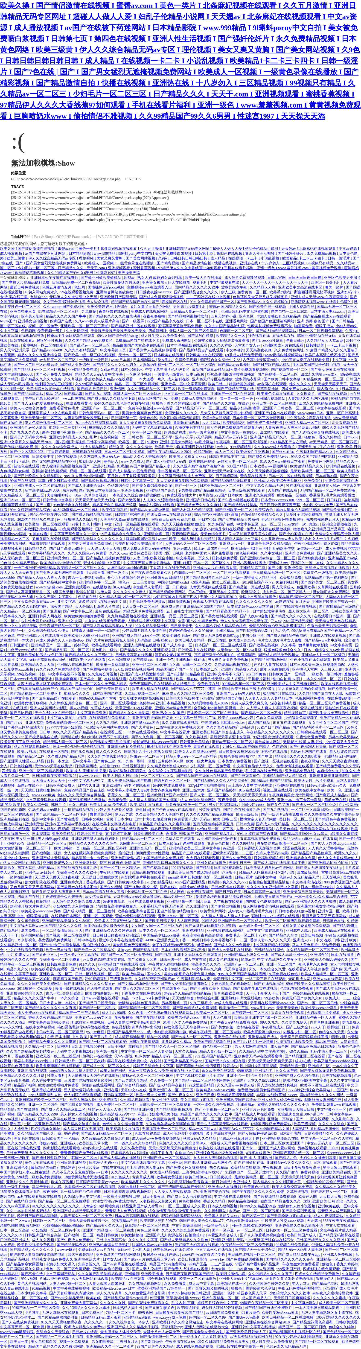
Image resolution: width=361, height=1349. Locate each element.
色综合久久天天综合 (53, 1332)
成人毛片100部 (114, 1013)
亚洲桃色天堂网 (305, 669)
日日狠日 (334, 500)
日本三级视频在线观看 (247, 490)
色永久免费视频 (269, 718)
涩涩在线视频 (294, 848)
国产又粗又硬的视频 (77, 1105)
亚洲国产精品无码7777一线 (129, 1032)
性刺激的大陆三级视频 (54, 384)
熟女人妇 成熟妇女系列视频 (160, 278)
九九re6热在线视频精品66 (96, 423)
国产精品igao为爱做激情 (150, 510)
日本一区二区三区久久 (212, 563)
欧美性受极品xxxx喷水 (280, 1312)
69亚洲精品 (201, 582)
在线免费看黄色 (79, 403)
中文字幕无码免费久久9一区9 (74, 534)
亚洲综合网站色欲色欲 (115, 292)
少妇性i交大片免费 (318, 505)
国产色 (336, 969)
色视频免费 (118, 800)
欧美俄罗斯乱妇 (115, 510)
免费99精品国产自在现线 (84, 790)
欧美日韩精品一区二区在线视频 (288, 1317)
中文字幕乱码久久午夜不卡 (279, 959)
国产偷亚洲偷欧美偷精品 (101, 278)
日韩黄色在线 (334, 921)
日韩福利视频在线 (269, 858)
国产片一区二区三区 (17, 1337)
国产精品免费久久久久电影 (199, 505)
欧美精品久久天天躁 (38, 664)
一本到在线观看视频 (142, 732)
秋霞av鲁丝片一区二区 (137, 1187)
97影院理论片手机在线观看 (143, 877)
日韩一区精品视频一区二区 (97, 974)
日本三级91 (198, 592)
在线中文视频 (113, 1167)
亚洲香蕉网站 (236, 321)
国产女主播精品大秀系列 (239, 519)
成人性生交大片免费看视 (272, 1341)
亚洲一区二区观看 (98, 916)
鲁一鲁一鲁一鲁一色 (237, 398)
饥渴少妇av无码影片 (45, 810)
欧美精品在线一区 (232, 1283)
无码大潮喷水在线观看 (61, 1312)
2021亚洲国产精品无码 (213, 1056)
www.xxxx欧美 (43, 795)
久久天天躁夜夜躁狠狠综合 (184, 524)
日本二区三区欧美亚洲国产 (282, 1143)
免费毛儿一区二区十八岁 (246, 935)
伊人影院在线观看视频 (83, 1095)
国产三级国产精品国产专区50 (181, 1187)
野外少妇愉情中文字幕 (102, 563)
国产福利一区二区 (79, 1235)
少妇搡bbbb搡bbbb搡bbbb (63, 1225)
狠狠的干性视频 (49, 340)
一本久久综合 (68, 998)
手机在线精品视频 (79, 810)
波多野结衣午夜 (234, 287)
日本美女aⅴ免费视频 (235, 761)
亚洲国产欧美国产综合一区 (334, 602)
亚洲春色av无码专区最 (94, 1017)
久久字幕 (289, 645)
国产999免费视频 (312, 558)
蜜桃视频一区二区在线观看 (45, 345)
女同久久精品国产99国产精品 (246, 747)
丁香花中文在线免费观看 (170, 568)
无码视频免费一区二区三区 (164, 1129)
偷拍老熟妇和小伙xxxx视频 (155, 742)
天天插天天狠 (330, 1196)
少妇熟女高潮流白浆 (171, 1032)
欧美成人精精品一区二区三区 (325, 974)
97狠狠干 (229, 872)
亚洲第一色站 (224, 1293)
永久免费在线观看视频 (180, 722)
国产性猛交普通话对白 (254, 631)
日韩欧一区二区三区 (50, 1221)
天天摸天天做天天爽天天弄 (270, 1061)
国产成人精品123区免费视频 (132, 471)
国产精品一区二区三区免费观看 (64, 1201)
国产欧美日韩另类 (160, 921)
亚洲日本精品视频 (171, 703)
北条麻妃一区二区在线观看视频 (90, 1187)
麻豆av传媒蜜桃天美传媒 (158, 1114)
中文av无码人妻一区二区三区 (331, 1143)
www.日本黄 (121, 360)
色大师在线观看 (100, 988)
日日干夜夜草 (154, 1196)
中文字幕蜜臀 (341, 645)
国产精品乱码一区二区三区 (67, 650)
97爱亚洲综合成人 (223, 1235)
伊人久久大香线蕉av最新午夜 (244, 621)
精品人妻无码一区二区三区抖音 (192, 756)
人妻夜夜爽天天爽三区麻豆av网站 (293, 427)
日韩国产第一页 (124, 418)
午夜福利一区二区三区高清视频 (242, 442)
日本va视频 (195, 374)
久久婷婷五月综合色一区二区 (73, 703)
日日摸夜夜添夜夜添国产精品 (190, 1274)
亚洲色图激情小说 (126, 858)
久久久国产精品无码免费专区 (89, 340)
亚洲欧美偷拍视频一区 (111, 1269)
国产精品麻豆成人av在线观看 (327, 316)
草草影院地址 (267, 389)
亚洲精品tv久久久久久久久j (289, 1163)
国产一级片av (117, 573)
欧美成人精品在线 (165, 1172)
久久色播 (136, 1013)
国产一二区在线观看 (313, 1119)
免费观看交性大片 (182, 495)
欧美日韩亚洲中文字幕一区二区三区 (264, 1017)
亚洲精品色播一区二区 (97, 582)
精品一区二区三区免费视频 (137, 384)
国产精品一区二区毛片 (97, 1008)
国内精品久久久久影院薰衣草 (277, 1182)
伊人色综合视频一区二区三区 (49, 423)
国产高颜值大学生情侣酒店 (198, 1066)
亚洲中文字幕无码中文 (86, 781)
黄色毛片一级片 (105, 650)
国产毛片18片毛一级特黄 (253, 1042)
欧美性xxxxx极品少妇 (236, 718)
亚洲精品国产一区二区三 (51, 645)
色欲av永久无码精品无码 (299, 877)
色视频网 (28, 331)
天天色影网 (222, 1017)
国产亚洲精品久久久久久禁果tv (90, 984)
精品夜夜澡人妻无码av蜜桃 (172, 829)
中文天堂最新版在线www (35, 602)
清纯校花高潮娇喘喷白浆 (117, 906)
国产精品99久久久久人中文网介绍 (221, 781)
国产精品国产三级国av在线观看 (202, 776)
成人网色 (177, 892)
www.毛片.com (262, 1008)
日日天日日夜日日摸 (305, 278)
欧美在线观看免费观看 (50, 969)
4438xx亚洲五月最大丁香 (239, 1138)
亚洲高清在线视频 (32, 1071)
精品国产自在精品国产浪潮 (114, 505)
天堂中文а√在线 (134, 1090)
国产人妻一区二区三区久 (210, 795)
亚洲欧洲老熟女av (58, 863)
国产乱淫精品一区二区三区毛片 (62, 814)
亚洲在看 (111, 1090)
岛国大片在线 (108, 606)
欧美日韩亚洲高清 (193, 1259)
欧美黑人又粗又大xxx (222, 1216)
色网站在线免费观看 (297, 988)
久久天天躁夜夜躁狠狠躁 (268, 471)
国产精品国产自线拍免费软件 (269, 1308)
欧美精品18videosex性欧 (216, 1090)
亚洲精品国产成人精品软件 (285, 776)
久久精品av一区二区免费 (20, 611)
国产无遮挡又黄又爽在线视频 (315, 432)
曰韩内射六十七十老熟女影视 (148, 751)
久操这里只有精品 (190, 427)
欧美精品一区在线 (292, 495)
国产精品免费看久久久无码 (338, 766)
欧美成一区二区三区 (213, 1013)
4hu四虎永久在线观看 (100, 1148)
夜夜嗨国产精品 (185, 534)
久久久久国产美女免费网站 (39, 984)
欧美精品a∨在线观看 (128, 1279)
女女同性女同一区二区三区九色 (157, 926)
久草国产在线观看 (283, 490)
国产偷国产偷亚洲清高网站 (272, 321)
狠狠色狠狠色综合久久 (283, 650)
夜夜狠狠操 (124, 1017)
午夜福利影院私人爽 (194, 979)
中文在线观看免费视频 (25, 950)
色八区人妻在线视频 (271, 664)
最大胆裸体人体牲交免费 (121, 1332)
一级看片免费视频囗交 (122, 1196)
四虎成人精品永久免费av (84, 1327)
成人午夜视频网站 (329, 1216)
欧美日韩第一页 (67, 848)
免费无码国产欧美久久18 (302, 998)
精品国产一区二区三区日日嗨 (302, 1327)
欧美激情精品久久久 (307, 466)
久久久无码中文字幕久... (56, 597)
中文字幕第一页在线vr (239, 432)
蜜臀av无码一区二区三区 (232, 742)
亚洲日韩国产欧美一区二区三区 (41, 1100)
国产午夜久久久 (181, 1095)
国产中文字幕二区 (78, 611)
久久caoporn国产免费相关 (64, 307)
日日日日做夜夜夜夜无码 (280, 505)
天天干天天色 (287, 1008)
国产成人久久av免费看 (232, 945)
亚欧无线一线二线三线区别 (58, 1056)
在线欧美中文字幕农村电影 (114, 824)
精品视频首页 (295, 713)
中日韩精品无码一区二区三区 (277, 573)
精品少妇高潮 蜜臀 (245, 408)
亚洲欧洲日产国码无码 (119, 297)
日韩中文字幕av (339, 1114)
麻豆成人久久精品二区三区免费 (188, 693)
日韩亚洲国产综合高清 (43, 1235)
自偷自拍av (184, 1153)
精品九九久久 (17, 969)
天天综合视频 (235, 969)
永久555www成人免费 (257, 800)
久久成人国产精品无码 (66, 756)
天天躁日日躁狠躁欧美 (100, 877)
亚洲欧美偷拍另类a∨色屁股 (40, 655)
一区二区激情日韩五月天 (62, 930)
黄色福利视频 (247, 553)
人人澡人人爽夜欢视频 (173, 1192)
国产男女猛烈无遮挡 (299, 1211)
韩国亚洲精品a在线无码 (317, 336)
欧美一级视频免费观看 (196, 389)
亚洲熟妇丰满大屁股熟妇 (242, 998)
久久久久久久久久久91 (255, 602)
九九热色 (282, 631)
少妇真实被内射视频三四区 (175, 597)
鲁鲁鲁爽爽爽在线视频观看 (58, 1066)
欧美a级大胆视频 (216, 418)
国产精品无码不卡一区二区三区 (201, 408)
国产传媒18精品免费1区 (20, 447)
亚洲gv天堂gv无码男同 (194, 437)
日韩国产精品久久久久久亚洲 (320, 1240)
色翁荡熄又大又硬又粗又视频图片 (261, 297)
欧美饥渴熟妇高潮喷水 (128, 771)
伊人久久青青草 (109, 1293)
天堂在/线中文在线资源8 (55, 713)
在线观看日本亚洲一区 (333, 616)
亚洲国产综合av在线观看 (275, 413)
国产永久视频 (82, 751)
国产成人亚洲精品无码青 (166, 461)
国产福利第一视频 (47, 853)
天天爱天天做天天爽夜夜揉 (57, 877)
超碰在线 (29, 1119)
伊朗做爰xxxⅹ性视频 (153, 853)
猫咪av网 (338, 1037)
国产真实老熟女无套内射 (203, 1332)
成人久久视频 (43, 1240)
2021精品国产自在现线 (289, 442)
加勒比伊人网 (90, 461)
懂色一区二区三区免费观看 (68, 1269)
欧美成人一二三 (338, 998)
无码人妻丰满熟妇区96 (172, 969)
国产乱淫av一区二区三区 (90, 345)
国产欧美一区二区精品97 (95, 950)
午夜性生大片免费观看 (301, 1264)
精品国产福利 (25, 1085)
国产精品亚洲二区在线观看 (133, 326)
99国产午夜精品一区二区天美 (264, 1303)
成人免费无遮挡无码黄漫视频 (147, 548)
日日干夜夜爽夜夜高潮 (302, 1167)
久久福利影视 (119, 660)
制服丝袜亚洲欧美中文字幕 (305, 1080)
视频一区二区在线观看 (88, 471)
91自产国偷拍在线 (249, 1163)
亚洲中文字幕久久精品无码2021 (26, 442)
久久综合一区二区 (40, 1046)
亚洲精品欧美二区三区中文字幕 (195, 848)
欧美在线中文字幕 (310, 790)
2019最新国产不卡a (258, 582)
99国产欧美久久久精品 (156, 1346)
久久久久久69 (11, 1235)
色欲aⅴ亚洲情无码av (243, 1221)
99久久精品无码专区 (152, 626)
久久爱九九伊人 (294, 1022)
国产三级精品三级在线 (236, 389)
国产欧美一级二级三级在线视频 (90, 355)
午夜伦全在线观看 (114, 872)
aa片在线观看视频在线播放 (39, 1196)
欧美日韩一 (217, 384)
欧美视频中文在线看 (123, 1129)
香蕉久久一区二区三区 (126, 795)
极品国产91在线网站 (280, 693)
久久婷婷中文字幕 (47, 1080)
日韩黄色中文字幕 (58, 500)
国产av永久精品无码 (67, 1298)
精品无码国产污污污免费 (158, 398)
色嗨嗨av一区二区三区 (192, 573)
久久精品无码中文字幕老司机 (263, 1051)
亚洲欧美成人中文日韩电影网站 (293, 684)
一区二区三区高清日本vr (311, 810)
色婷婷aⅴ (146, 703)
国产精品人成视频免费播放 (108, 558)
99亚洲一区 (232, 848)
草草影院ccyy (172, 1327)
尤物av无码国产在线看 (309, 751)
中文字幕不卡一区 (332, 1109)
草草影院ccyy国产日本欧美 (221, 495)
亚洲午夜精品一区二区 (221, 1298)
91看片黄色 (251, 1312)
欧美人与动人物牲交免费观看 (94, 1100)
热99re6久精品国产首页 (98, 698)
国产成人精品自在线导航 (120, 1158)
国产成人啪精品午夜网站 (287, 635)
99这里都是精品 (202, 1085)
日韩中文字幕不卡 (111, 1240)
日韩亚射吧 (19, 645)
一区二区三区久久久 (158, 776)
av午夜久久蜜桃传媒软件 (333, 1293)
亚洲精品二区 (319, 1066)
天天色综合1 (85, 606)
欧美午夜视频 (62, 1182)
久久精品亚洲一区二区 (19, 945)
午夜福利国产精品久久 (315, 452)
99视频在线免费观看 (293, 1245)
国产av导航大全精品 (131, 1080)
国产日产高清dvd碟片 (67, 548)
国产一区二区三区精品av (120, 868)
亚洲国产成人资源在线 (164, 1235)
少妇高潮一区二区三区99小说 (56, 1230)
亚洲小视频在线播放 (250, 563)
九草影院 (89, 311)
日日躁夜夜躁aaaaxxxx (154, 292)
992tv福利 (29, 1279)
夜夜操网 (51, 1192)
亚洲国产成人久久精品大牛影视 (133, 1327)
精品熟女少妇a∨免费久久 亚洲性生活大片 (66, 1259)
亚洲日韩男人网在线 (45, 616)
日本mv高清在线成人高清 (103, 892)
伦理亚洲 (157, 1298)
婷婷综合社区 (208, 998)
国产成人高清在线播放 (57, 1119)
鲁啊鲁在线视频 (186, 423)
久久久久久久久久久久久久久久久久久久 (325, 824)
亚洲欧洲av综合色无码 (173, 708)
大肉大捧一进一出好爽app (232, 1269)
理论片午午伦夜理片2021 (49, 515)
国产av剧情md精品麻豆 (185, 674)
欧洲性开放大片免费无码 (30, 906)
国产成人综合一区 (178, 645)
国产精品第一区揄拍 (34, 979)
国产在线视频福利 (269, 984)
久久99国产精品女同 (273, 1129)
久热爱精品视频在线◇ (233, 664)
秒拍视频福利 (96, 979)
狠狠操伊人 (325, 1279)
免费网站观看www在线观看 (334, 1105)
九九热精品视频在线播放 (128, 616)
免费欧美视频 (186, 360)
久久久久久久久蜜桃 (330, 1298)
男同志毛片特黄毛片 (190, 307)
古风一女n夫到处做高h (86, 577)
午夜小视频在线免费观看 (311, 660)
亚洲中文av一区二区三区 (178, 916)
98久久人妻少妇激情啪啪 (84, 476)
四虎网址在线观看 (274, 432)
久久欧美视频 (196, 737)
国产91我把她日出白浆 (90, 829)
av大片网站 (211, 423)
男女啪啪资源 (102, 1341)
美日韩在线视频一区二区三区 (252, 1254)
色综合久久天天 (332, 1032)
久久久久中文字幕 (143, 1240)
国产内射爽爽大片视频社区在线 (295, 1332)
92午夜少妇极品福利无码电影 (299, 1337)
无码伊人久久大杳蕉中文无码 (73, 297)
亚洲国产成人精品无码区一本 (136, 635)
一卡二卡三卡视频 (342, 345)
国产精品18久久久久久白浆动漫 (115, 316)
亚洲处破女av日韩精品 (165, 577)
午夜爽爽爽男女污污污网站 (291, 795)
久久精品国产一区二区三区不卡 (312, 950)
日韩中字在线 (85, 940)
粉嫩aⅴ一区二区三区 (147, 756)
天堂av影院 (124, 1056)
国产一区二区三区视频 (261, 1211)
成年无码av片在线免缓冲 (173, 1250)
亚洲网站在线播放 (290, 785)
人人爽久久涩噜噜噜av (327, 848)
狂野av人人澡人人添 (105, 1109)
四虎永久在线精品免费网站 (321, 403)
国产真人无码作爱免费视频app (39, 403)
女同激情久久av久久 (182, 413)
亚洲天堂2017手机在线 (316, 447)
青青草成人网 (143, 1177)
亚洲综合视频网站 (271, 398)
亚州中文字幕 (43, 819)
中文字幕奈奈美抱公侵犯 (49, 1022)
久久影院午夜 (343, 1119)
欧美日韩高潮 (312, 935)
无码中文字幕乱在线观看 (152, 427)
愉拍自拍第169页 (287, 679)
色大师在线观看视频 (203, 858)
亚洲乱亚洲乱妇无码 (228, 1240)
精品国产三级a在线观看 (191, 853)
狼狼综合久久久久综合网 (109, 427)
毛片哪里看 (95, 573)
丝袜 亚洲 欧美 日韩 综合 (324, 1201)
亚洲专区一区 (329, 911)
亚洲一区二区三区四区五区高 (156, 664)
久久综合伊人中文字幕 (83, 1196)
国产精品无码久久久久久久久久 (97, 539)
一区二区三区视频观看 (232, 573)
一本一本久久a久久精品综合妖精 (321, 897)
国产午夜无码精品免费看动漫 (234, 1022)
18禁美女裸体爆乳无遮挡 (20, 1192)
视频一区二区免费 (43, 326)
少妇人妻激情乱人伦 (45, 1095)
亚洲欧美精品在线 (336, 1172)
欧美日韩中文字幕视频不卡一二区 (220, 940)
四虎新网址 (158, 331)
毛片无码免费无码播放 (147, 602)
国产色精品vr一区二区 (341, 1332)
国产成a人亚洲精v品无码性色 (208, 1163)
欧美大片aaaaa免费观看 (109, 805)
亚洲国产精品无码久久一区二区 (276, 437)
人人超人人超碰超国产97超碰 (153, 800)
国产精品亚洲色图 (139, 1109)
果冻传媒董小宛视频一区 (62, 432)
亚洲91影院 (182, 563)
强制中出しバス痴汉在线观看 (275, 916)
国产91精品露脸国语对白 (58, 1317)
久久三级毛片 (201, 1003)
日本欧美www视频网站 (269, 466)
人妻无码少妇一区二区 (68, 1283)
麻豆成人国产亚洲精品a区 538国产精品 (193, 606)
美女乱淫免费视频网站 (132, 945)
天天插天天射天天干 (49, 781)
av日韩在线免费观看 (223, 1312)
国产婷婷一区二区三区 (250, 1013)
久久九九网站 (107, 722)
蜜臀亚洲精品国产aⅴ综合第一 (161, 1288)
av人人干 (318, 1027)
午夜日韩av (295, 340)
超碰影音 (135, 1046)
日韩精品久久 (36, 548)
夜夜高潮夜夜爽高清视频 (203, 935)
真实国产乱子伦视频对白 (215, 655)
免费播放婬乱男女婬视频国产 (261, 1090)
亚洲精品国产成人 (263, 1037)
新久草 (16, 1124)
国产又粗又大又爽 (143, 959)
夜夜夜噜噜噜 (154, 316)
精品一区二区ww (203, 1129)
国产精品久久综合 (283, 935)
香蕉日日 (142, 810)
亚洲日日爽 (205, 1095)
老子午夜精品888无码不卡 (173, 945)
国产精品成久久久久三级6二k (89, 655)
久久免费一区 (161, 1080)
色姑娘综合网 (118, 486)
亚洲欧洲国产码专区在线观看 (126, 785)
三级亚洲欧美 (121, 979)
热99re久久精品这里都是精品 (188, 993)
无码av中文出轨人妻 (134, 1250)
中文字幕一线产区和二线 (196, 718)
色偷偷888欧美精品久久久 (262, 515)
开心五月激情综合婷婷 (126, 577)
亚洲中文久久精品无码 (19, 626)
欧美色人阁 (308, 1196)
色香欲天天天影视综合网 (328, 626)
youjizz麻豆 (95, 1032)
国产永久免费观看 (237, 858)
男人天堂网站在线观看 (90, 1279)
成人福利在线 (178, 379)
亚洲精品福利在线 (15, 819)
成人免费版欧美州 (161, 1119)
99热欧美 (272, 998)
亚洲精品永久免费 (301, 858)
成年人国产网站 (113, 1071)
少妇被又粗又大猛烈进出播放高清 (222, 340)
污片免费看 (325, 781)
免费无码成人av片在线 (96, 1250)
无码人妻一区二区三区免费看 (193, 331)
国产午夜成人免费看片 (75, 1240)
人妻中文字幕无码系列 (255, 829)
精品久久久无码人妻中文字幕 (99, 374)
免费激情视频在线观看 (295, 766)
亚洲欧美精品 (63, 834)
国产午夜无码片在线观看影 (174, 810)
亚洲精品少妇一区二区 (65, 558)
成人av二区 (224, 452)
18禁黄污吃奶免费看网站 (271, 1124)
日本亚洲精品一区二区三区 (222, 486)
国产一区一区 (186, 486)
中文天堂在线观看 (341, 1225)
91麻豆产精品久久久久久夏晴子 (332, 350)
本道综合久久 (328, 771)
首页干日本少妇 (119, 819)
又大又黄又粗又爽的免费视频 (302, 689)
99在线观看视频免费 (77, 292)
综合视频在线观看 (162, 1279)
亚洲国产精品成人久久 (239, 669)
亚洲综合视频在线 (337, 524)
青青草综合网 (101, 814)
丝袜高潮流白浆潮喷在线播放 (231, 374)
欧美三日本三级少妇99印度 (253, 689)
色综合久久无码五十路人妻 (337, 534)
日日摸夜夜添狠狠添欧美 (239, 751)
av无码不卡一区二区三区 (259, 926)
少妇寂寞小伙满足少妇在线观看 (218, 529)
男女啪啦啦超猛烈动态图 (180, 418)
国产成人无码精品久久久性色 (184, 1240)
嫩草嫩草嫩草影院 (313, 645)
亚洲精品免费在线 (83, 369)
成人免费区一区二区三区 (117, 1105)
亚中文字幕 (67, 602)
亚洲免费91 (313, 481)
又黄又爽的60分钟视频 (51, 539)
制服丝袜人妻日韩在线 (323, 1100)
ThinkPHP (19, 237)
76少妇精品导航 (160, 882)
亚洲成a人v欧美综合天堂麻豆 (278, 481)
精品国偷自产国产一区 (175, 669)
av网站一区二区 (310, 548)
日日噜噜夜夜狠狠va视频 (295, 911)
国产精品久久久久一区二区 (107, 432)
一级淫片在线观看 (15, 829)
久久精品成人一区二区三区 (22, 495)
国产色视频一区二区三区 (278, 374)
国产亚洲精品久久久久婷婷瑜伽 (263, 302)
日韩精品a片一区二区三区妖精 (80, 1061)
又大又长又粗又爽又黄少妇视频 (226, 413)
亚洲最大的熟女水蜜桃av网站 (321, 906)
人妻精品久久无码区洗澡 (308, 398)
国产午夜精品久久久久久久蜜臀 (258, 1192)
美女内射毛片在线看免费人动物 (190, 974)
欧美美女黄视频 (170, 1177)
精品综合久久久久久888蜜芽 (298, 756)
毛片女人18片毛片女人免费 (280, 640)
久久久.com (118, 553)
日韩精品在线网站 (269, 950)
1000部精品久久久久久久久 (338, 1317)
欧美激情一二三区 (234, 1008)
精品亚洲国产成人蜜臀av (142, 1206)
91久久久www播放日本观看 (283, 461)
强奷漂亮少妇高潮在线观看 (197, 1245)
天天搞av (314, 1221)
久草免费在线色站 (283, 974)
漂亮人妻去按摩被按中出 (89, 1221)
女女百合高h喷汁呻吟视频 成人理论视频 (76, 302)
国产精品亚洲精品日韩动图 (313, 1046)
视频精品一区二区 (15, 539)
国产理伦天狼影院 (337, 510)
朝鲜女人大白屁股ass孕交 (196, 751)
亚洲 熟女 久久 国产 (168, 713)
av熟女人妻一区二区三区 (238, 461)
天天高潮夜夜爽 (259, 350)
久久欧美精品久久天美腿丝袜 (159, 814)
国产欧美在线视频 (264, 645)
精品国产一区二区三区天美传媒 (127, 955)
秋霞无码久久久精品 (200, 1138)
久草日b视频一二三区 (142, 693)
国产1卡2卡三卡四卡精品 (60, 945)
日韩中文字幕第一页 (138, 481)
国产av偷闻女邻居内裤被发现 (119, 529)
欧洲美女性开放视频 (31, 703)
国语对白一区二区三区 (173, 781)
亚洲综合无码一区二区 (148, 848)
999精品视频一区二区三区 (243, 684)
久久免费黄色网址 (289, 350)
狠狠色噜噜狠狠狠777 (238, 756)
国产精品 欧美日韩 (92, 389)
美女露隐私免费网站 (55, 940)
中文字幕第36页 (113, 350)
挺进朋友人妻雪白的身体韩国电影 (38, 1254)
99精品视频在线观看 (149, 872)
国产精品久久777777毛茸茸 (193, 689)
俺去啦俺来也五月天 (323, 519)
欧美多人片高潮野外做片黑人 (118, 921)
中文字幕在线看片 (175, 732)
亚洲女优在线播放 (212, 863)
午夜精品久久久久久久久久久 (270, 732)
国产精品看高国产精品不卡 (228, 611)
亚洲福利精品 (193, 930)
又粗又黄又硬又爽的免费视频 (306, 926)
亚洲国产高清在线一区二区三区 (299, 1153)
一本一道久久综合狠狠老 (214, 1105)
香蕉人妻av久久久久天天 (270, 940)
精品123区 (54, 394)
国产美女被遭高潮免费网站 (90, 544)
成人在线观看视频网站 (32, 747)
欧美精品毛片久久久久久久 (143, 1182)
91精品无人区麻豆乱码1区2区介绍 (267, 872)
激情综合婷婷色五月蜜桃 (139, 1003)
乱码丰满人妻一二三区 (329, 1051)
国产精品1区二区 (31, 756)
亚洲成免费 (293, 568)
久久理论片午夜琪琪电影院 (170, 771)
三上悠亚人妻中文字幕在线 (250, 785)
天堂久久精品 (186, 1051)
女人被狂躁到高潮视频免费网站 (90, 853)
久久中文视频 (271, 553)
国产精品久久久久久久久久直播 (51, 1008)
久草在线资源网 (148, 1134)
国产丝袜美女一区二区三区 (323, 582)
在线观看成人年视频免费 (309, 969)
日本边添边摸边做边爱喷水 (106, 926)
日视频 (177, 553)
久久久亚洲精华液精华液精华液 (199, 466)
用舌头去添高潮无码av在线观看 (223, 1124)
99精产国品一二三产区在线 (211, 1264)
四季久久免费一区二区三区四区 (157, 737)
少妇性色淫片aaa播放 (38, 621)
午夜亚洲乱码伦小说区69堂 (316, 544)
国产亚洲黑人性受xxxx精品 (22, 761)
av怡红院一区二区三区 (215, 829)
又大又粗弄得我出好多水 (107, 756)
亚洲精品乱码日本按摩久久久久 (169, 863)
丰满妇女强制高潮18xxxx (277, 1095)
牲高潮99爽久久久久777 (227, 882)
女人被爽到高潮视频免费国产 (66, 466)
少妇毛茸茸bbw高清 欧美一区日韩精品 (199, 1182)
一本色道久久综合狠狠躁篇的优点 (137, 495)
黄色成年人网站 (268, 742)
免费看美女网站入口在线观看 (324, 829)
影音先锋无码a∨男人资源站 (223, 679)
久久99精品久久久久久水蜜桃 (86, 1308)
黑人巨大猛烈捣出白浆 (83, 1090)
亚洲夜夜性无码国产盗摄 (153, 718)
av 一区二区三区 (250, 1230)
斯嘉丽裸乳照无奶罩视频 (314, 292)
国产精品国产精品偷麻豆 (312, 853)
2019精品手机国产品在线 (272, 781)
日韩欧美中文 (43, 456)
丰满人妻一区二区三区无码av (137, 394)
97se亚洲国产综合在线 (211, 1192)
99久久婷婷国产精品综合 (30, 510)
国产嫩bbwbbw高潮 (244, 1317)
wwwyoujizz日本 (311, 413)
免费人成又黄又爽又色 (250, 703)
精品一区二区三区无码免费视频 (325, 703)
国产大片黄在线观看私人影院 (110, 640)
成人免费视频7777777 (342, 548)
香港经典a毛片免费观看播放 (332, 495)
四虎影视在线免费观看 (322, 1269)
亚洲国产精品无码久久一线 (246, 955)
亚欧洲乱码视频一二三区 (233, 853)
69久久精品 (299, 1051)
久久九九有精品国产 (81, 350)
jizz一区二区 (271, 524)
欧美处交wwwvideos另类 (41, 911)
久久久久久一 (95, 1322)
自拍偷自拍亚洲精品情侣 (269, 882)
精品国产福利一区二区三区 (301, 597)
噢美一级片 (334, 287)
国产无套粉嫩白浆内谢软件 (71, 1293)
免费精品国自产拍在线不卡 (137, 340)
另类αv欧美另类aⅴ (343, 737)
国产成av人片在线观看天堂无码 (150, 1259)
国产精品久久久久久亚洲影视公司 (148, 650)
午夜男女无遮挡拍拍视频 (169, 964)
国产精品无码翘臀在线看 (339, 1235)
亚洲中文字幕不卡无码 (226, 674)
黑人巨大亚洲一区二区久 (309, 611)
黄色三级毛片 (148, 1230)
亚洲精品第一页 (292, 1066)
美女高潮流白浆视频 (197, 1100)
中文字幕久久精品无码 (265, 486)
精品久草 (117, 447)
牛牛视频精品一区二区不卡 (180, 471)
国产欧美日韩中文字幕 (282, 379)
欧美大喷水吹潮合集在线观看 (50, 389)
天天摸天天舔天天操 (250, 795)
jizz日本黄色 (256, 674)
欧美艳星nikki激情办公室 (61, 563)
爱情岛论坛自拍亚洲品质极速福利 (277, 626)
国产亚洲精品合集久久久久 (196, 292)
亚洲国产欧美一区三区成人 (240, 921)
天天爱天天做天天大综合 (95, 500)
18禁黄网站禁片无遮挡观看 (86, 1177)
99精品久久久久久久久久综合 (93, 843)
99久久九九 (269, 1022)
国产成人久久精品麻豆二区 (63, 1109)
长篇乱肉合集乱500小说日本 (301, 1114)
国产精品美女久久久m (104, 1225)
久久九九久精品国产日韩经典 (230, 727)
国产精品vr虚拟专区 (234, 365)
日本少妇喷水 (132, 369)
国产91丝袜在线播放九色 (77, 868)
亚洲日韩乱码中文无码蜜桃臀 (245, 311)
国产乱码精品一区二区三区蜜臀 (144, 1008)
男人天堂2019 (11, 872)
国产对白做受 (152, 1341)
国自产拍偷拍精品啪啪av (177, 911)
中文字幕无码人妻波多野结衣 (147, 563)
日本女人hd (112, 1259)
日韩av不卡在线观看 (228, 887)
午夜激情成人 (273, 1027)
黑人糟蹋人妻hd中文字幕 (238, 539)
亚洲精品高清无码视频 (236, 1095)
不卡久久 (154, 974)
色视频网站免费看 (310, 698)
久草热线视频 (297, 1192)
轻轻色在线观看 (27, 466)
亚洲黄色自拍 (218, 843)
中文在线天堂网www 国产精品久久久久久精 (46, 926)
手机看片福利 (259, 679)
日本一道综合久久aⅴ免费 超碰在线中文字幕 (164, 1071)
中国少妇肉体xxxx (15, 858)
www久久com (90, 776)
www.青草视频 (345, 418)
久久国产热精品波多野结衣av (30, 1051)
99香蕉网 (146, 1312)
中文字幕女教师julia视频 (67, 718)
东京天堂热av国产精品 (36, 868)
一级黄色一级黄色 (169, 374)
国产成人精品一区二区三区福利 (89, 911)
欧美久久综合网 (36, 805)
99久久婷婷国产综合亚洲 (258, 834)
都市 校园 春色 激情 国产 (120, 863)
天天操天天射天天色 (298, 1177)
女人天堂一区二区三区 (141, 606)
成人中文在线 (195, 959)
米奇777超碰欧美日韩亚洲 (189, 1293)
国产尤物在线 (11, 423)
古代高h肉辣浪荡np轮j (261, 360)
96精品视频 (41, 1288)
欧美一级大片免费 (201, 761)
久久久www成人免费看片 (275, 447)
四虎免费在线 (335, 800)
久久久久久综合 (139, 447)
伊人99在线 (122, 587)
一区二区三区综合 (201, 365)
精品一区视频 (158, 1037)
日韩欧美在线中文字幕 (227, 456)
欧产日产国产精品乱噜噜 (38, 1216)
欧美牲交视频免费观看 (36, 1245)
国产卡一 (249, 1148)
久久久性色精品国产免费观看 (219, 771)
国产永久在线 (283, 452)
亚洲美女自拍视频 (33, 321)
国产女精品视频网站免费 (138, 984)
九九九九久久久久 (25, 432)
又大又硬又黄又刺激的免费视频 (145, 423)
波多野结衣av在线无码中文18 (102, 602)
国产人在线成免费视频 (20, 1322)
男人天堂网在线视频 (251, 1046)
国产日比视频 (21, 713)
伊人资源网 (265, 1269)
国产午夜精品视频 (150, 1017)
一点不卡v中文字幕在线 (79, 955)
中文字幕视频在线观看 (272, 945)
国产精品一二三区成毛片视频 (60, 1337)
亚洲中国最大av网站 (176, 442)
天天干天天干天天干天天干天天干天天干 (275, 282)
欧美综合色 (264, 510)
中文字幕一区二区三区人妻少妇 (147, 1051)
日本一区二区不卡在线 (205, 321)
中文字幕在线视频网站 (225, 1322)
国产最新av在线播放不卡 (77, 887)
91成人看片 (56, 1075)
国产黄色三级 (104, 761)
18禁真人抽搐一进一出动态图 (95, 631)
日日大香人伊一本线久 (58, 1003)
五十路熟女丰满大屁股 (185, 611)
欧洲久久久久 (345, 853)
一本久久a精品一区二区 (322, 679)
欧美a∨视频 (27, 751)
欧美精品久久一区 (231, 336)
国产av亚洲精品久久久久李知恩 (311, 901)
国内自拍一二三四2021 (290, 311)
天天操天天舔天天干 (331, 384)
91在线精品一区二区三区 (59, 311)
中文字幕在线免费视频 (233, 1196)
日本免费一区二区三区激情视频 (259, 418)
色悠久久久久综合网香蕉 (123, 1124)
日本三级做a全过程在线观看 (182, 843)
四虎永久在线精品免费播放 (317, 1274)
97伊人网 (104, 592)
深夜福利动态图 (283, 703)
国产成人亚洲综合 (75, 365)
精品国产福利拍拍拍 (77, 689)
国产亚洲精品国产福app (183, 1061)
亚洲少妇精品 (104, 466)
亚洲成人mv (278, 563)
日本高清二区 (207, 669)
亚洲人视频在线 (301, 307)
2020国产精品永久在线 (36, 519)
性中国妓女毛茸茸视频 (259, 1066)
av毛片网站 (204, 442)
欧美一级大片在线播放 (204, 278)
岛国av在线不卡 (30, 785)
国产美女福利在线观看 (220, 616)
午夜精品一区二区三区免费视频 (247, 1245)
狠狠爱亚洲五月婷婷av (161, 1254)
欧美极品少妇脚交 (136, 969)
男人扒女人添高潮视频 (79, 1114)
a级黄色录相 (63, 592)
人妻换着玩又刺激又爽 (158, 1201)
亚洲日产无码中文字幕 (29, 437)
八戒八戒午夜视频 (54, 1279)
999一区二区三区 (311, 500)
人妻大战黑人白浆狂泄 (108, 1283)
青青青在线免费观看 (290, 722)
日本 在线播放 (343, 955)
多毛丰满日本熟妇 (221, 1134)
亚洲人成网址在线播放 (142, 645)
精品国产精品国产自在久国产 (135, 302)
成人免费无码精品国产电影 (129, 781)
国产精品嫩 (73, 394)
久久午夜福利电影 (34, 1182)
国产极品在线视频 (332, 394)
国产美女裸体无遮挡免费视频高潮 (328, 1071)
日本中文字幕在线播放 (265, 930)
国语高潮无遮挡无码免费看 (180, 326)
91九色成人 (120, 1177)
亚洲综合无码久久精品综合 (269, 544)
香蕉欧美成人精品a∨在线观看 (109, 379)
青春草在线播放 (253, 476)
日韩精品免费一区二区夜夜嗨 (76, 282)
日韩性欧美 (315, 345)
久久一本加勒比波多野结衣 (28, 1211)
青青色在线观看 (206, 747)
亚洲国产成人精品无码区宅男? (78, 1211)
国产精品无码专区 (72, 1245)
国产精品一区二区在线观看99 (103, 1042)
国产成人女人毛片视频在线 (189, 1196)
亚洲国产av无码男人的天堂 (238, 693)
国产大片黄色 (142, 727)
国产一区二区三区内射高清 (36, 365)
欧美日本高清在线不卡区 (325, 355)
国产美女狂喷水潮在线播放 (333, 369)
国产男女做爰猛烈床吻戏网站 (184, 984)
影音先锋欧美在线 (149, 834)
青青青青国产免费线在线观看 (84, 1153)
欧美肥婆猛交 (234, 423)
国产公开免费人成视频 (54, 374)
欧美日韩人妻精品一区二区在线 (201, 640)
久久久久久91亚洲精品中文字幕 (273, 887)
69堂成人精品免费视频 (244, 355)
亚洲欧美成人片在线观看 (283, 345)
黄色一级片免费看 (204, 432)
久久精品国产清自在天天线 (321, 693)
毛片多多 (352, 868)
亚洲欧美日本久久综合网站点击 (178, 1322)
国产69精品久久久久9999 (38, 1114)
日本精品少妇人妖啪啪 (130, 1153)
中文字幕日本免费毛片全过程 (200, 1075)
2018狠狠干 (26, 988)
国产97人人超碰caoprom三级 (334, 843)
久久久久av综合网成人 (60, 447)
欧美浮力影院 (280, 292)
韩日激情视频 (179, 602)
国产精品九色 (286, 1158)
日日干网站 (117, 1046)
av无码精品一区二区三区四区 (333, 442)
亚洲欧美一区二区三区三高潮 (84, 326)
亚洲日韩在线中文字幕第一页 (239, 1346)
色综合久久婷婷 (342, 1327)
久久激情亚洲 (77, 331)
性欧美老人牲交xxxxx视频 (283, 1221)
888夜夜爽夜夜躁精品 (341, 1221)
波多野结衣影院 (248, 379)
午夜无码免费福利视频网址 (300, 1288)
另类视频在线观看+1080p (318, 1148)
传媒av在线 (48, 1143)
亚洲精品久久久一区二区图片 (110, 1346)
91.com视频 (9, 1119)
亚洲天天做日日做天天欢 (303, 892)
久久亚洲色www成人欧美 (282, 539)
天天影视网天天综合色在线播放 (94, 1075)
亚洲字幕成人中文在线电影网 (52, 413)
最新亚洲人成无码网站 (336, 1211)
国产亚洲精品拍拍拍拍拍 (328, 863)
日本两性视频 (291, 1134)
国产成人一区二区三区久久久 (106, 1066)
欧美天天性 (304, 781)
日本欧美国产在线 (108, 693)
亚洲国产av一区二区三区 (244, 964)
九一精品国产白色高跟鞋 (81, 1192)
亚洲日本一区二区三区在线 (274, 403)
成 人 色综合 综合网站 (198, 800)
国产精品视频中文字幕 (58, 582)
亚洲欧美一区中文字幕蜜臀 (183, 384)
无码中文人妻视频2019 (219, 597)
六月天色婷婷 (287, 829)
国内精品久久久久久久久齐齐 (290, 1259)
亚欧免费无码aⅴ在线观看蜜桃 (258, 1056)
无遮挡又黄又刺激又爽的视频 (289, 1279)
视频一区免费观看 (74, 1341)
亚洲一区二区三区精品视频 (41, 771)
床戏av (130, 278)
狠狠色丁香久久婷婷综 (323, 437)
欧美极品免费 (291, 577)
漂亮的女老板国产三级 (173, 655)
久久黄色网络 (28, 921)
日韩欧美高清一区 (119, 1095)
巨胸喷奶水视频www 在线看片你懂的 (321, 302)
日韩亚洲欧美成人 (61, 785)
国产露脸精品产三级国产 (339, 606)
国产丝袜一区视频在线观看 (276, 761)
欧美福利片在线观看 (147, 805)
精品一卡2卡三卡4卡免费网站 (145, 998)
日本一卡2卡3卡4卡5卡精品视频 (79, 747)
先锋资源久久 (89, 1264)
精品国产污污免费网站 (168, 1264)
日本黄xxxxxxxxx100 (278, 500)
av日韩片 (47, 872)
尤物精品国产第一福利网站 (326, 577)
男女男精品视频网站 (145, 1283)
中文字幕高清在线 (307, 882)
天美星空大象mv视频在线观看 (125, 519)
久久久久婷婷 (221, 345)
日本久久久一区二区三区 (159, 930)
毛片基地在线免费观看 (264, 771)
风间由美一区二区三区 (138, 843)
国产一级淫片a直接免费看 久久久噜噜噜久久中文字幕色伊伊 (310, 814)
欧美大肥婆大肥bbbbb (121, 776)
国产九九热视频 (276, 810)
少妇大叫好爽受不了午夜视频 (105, 737)
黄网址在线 (70, 737)
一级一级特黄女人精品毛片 (255, 577)
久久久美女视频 (133, 1148)
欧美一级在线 (187, 679)
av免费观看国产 (200, 892)
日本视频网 (41, 834)
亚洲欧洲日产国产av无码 (167, 795)
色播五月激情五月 (57, 287)
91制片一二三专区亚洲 (68, 427)
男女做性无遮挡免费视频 (228, 660)
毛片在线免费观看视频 (146, 901)
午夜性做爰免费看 (311, 737)
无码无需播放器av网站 (48, 660)
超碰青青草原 (114, 901)
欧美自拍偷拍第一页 (102, 993)
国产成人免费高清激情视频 (161, 297)
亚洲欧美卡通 (152, 1274)
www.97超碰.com (49, 587)
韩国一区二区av (84, 1158)
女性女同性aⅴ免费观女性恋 (115, 1201)
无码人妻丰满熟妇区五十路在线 (327, 1312)
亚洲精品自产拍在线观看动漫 (122, 964)
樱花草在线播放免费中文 (127, 1061)
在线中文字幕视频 (40, 1027)
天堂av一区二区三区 (135, 355)
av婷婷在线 (284, 602)
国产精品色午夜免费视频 (335, 819)
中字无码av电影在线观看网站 (170, 1013)
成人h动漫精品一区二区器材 (76, 510)
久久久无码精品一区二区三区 (151, 389)
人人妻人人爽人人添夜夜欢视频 (272, 708)
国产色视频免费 (156, 868)
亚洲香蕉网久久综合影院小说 (299, 1225)
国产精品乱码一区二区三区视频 (40, 369)
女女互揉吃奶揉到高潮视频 (141, 698)
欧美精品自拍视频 (245, 1167)
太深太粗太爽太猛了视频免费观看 (45, 684)
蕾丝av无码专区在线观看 (136, 916)
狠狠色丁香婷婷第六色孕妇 (253, 1288)
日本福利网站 (144, 360)
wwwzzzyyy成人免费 (170, 1317)
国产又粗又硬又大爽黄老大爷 (56, 892)
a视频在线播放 (258, 1153)
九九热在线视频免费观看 (105, 621)
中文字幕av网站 (304, 1303)
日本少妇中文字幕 (32, 1293)
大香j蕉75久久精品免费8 (198, 621)
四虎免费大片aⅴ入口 (298, 389)
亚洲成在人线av (327, 486)
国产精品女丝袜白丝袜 (82, 1124)
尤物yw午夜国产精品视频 (138, 950)
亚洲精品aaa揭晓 (137, 1317)
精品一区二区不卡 (121, 1312)
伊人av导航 (124, 814)
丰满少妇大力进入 (61, 1264)
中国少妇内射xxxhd (173, 582)
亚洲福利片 (264, 1071)
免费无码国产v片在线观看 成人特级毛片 (162, 684)
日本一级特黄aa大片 (317, 887)
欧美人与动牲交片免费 (29, 408)
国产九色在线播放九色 (242, 810)
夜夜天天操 (227, 800)
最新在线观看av (108, 611)
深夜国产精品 (61, 606)
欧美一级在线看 (59, 950)
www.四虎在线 (74, 398)
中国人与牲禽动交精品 (197, 539)
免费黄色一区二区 (252, 292)
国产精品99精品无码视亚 (231, 481)
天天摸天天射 (332, 669)
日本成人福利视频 (223, 1206)
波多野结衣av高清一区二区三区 (283, 843)
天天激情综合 (183, 998)
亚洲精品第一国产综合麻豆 (189, 901)
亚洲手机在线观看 (47, 1090)
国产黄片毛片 (101, 1037)
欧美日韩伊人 (196, 1177)
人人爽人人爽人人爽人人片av (225, 916)
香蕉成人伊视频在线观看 (213, 602)
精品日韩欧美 (107, 1235)
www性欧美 (167, 539)
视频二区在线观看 (278, 790)
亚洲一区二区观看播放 (119, 703)
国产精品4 (203, 868)
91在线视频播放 (299, 486)
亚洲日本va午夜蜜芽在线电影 (54, 278)
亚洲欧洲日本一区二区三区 (171, 1090)
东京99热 (69, 490)
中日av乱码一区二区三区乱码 (60, 1032)
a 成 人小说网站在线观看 (20, 863)
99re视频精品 (241, 447)
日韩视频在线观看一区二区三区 (323, 732)
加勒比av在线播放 (194, 887)
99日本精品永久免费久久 (121, 534)
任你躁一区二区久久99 (208, 1317)
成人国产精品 (259, 722)
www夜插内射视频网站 (284, 355)
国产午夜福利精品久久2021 (169, 452)
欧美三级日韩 (247, 814)
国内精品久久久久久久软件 (197, 287)
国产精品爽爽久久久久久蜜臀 (94, 969)
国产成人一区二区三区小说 (314, 805)
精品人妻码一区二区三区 (172, 1056)
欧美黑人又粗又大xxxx (188, 456)
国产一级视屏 (133, 321)
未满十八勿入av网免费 (162, 1332)
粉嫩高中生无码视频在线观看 (71, 336)
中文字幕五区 (247, 524)
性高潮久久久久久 (206, 964)
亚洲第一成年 (107, 1051)
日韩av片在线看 (85, 1332)
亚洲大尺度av (89, 1167)
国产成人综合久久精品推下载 (111, 398)
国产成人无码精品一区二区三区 (107, 1134)
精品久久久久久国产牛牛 (66, 316)
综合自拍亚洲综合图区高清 (216, 515)
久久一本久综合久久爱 (268, 969)
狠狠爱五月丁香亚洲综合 (20, 742)
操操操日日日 (338, 1027)
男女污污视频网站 (224, 805)
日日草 (45, 732)
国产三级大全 (297, 1027)
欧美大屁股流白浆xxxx (262, 1032)
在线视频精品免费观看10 (110, 718)
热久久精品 (219, 1167)
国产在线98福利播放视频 (296, 606)
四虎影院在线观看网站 (62, 1148)
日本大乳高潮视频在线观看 (137, 1216)
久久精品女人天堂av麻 (325, 340)
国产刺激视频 (129, 500)
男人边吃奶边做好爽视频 (277, 1085)
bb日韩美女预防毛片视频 (110, 742)
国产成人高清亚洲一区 (289, 955)
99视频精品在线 (124, 1221)
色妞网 (80, 287)
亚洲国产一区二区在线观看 (233, 394)
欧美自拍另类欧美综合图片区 (139, 544)
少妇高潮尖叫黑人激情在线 (144, 631)
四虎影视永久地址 (46, 1129)
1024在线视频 (182, 868)
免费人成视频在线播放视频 (268, 529)
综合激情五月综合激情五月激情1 (175, 1211)
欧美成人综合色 (242, 640)
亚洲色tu (31, 872)
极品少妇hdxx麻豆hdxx (302, 839)
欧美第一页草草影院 (113, 664)
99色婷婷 (71, 1134)
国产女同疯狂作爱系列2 (258, 1134)
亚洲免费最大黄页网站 (79, 1303)
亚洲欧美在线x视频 (230, 1037)
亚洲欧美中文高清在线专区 (300, 287)
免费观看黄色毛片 (64, 408)
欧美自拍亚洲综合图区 (136, 911)
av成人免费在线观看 (231, 1003)
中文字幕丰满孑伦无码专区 (167, 369)
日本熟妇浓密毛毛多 (270, 611)
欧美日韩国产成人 (302, 1235)
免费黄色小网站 (321, 461)
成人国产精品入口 (257, 1298)
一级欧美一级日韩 (94, 360)
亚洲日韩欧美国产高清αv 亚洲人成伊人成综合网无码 (259, 1100)
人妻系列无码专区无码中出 (86, 418)
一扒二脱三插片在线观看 (266, 979)
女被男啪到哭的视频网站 (231, 984)
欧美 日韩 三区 (225, 819)
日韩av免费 (245, 824)
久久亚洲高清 (197, 906)
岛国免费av (30, 930)
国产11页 (43, 505)
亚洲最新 (132, 1274)
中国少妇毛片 (253, 635)
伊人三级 (228, 292)
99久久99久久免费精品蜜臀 (58, 669)
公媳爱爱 (45, 988)
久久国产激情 (287, 1172)
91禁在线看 (38, 534)
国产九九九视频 (98, 394)
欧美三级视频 (305, 1124)
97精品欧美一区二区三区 (323, 379)
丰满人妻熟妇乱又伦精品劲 (279, 316)
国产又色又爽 (278, 805)
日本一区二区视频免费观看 (321, 331)
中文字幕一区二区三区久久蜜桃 (327, 1138)
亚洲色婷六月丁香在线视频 (82, 882)
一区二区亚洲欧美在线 (42, 1124)
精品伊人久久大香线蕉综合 (145, 456)
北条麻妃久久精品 (176, 1042)
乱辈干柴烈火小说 (47, 1187)
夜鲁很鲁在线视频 (114, 311)
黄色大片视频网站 (32, 1283)
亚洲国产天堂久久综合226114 (257, 1080)
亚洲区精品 (224, 631)
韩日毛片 (59, 805)
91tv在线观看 (250, 790)
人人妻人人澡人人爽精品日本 (269, 698)
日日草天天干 (181, 626)
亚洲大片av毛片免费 (259, 1109)
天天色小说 (148, 418)
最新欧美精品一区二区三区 (312, 471)
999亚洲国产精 (289, 1269)
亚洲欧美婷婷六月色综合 (107, 307)
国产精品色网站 (325, 1283)
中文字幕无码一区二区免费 (22, 1327)
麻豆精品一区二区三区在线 (147, 1225)
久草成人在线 (102, 708)
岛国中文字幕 (265, 877)
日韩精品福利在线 (130, 515)
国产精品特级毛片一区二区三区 (318, 727)
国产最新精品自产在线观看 (201, 350)
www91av (217, 1259)
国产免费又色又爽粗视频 (187, 1167)
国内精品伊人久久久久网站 (322, 1095)
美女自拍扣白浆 (44, 1341)
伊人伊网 (54, 1327)
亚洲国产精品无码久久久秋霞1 (67, 921)
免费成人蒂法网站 (177, 340)
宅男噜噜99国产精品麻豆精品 (202, 490)
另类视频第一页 (174, 1003)
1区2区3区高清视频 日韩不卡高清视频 (85, 442)
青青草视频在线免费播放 (260, 839)
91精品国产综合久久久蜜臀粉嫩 (165, 824)
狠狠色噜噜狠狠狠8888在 (182, 1216)
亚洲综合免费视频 (300, 553)
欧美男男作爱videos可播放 (189, 1017)
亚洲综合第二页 (156, 534)
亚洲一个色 (164, 660)
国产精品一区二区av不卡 (261, 713)
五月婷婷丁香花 (118, 834)
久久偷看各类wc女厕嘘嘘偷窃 (170, 1124)
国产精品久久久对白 (219, 403)
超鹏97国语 (203, 452)
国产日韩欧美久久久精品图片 (38, 476)
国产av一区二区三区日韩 (317, 1003)
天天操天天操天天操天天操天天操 (118, 331)
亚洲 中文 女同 (70, 621)
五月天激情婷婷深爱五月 (213, 824)
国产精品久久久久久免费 (41, 379)
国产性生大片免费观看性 (329, 713)
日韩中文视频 (93, 819)
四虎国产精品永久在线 (165, 321)
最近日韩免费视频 (25, 287)
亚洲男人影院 (32, 316)
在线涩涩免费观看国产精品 (151, 679)
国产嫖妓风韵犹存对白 (51, 1158)
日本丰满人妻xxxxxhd (328, 311)
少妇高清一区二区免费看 (210, 766)
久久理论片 (306, 394)
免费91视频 (310, 1172)
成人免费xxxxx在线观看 (37, 1013)
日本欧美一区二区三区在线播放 (213, 713)
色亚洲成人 (242, 1182)
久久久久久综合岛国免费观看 (185, 1230)
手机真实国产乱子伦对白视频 (317, 365)
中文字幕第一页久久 (193, 558)
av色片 (222, 447)
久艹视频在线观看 (228, 901)
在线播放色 (102, 587)
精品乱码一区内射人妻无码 (300, 1250)
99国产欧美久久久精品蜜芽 (308, 984)
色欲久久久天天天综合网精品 (81, 795)
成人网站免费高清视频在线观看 (269, 906)
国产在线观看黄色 (245, 776)
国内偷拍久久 (328, 389)
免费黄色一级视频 (318, 573)
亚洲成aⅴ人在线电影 (225, 1187)
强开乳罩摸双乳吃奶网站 (253, 1225)
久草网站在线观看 (333, 587)
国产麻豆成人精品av (332, 795)
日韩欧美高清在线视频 (134, 655)
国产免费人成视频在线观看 (186, 1269)
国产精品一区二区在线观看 (317, 1341)
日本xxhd (351, 437)
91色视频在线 (259, 336)
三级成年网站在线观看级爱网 (88, 1080)
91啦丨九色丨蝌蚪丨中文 (92, 524)
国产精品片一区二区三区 (142, 839)
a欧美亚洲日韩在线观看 (195, 447)
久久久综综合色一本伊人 (129, 1322)
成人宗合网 (280, 1046)
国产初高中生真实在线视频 (255, 988)
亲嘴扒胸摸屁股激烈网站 (20, 1225)
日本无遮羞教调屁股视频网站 (128, 1192)
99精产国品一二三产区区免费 (36, 1308)
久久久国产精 (287, 1071)
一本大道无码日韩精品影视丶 (319, 1308)
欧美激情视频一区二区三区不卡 (26, 848)
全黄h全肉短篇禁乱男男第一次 (219, 708)
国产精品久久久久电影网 (129, 713)
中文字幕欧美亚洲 (92, 713)
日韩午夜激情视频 (144, 1042)
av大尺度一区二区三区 (58, 360)
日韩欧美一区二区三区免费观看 (165, 1105)
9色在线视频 (67, 456)
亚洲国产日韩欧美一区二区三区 (288, 408)
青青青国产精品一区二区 (60, 626)
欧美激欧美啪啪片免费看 (84, 616)
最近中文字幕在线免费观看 (121, 940)
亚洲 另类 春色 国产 (313, 321)
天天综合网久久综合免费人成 (76, 901)
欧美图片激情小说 (231, 1274)
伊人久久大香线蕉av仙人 (338, 858)
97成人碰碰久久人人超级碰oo (60, 640)
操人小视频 (79, 708)
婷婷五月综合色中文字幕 (154, 1066)
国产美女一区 (91, 679)
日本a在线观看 (325, 1163)
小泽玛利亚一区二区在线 (147, 892)
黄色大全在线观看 (40, 1163)
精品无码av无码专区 (231, 437)
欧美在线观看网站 (106, 645)
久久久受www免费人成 (236, 1085)
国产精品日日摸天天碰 (97, 1003)
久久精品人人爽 (263, 287)
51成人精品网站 (94, 447)
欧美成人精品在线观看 (151, 689)
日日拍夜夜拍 (221, 1177)
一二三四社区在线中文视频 (208, 297)
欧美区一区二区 (131, 442)
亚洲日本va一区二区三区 (20, 500)
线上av (199, 548)
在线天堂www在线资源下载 (169, 515)
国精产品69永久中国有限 (225, 1061)
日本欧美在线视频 (169, 355)
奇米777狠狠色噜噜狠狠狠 (283, 519)
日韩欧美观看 (346, 1322)
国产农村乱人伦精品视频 (193, 510)
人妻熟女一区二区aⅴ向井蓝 (239, 650)
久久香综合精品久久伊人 (49, 631)
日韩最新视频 (133, 766)
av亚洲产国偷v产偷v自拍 (217, 839)
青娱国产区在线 (175, 302)
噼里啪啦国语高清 (141, 539)
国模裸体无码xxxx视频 (106, 287)
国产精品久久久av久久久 (291, 616)
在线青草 (330, 839)
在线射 (156, 1061)
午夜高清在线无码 (180, 1341)
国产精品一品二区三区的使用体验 (203, 1080)
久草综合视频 (95, 495)
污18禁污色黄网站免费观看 (106, 727)
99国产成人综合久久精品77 (201, 1221)
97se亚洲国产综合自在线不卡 (270, 1240)
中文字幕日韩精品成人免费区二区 (186, 476)
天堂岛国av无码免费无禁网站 (137, 897)
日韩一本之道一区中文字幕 (69, 761)
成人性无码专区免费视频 (183, 1134)
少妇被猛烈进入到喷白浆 (73, 906)
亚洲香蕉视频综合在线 (281, 1138)
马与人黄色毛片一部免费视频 (316, 945)
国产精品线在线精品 (241, 505)
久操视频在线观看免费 (295, 1042)
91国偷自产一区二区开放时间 (249, 1172)
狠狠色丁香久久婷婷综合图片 (176, 403)
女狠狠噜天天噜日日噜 (296, 1109)
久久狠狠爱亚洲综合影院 (145, 1293)
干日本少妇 (207, 519)
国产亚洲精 (52, 611)
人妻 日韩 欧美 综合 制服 (154, 558)
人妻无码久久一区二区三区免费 (191, 544)
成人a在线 (303, 1061)
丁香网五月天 (127, 1341)
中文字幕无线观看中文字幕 (143, 1163)
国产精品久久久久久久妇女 (115, 365)
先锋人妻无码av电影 (273, 853)
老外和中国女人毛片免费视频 (209, 553)
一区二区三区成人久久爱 (185, 1206)
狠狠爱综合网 (37, 916)
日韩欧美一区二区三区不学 (150, 437)
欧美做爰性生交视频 (253, 452)
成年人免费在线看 (275, 669)
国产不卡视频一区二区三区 (217, 1109)
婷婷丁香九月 (161, 1153)
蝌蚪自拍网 (85, 592)
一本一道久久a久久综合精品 (134, 1143)
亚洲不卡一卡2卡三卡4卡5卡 (249, 1075)
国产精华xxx (143, 660)
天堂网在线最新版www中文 (273, 1003)
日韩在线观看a (22, 340)
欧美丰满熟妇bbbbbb (17, 374)
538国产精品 (237, 466)
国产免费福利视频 (97, 669)
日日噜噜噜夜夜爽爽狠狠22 (54, 776)
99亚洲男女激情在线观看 (273, 737)
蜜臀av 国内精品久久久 (228, 307)
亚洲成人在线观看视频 (328, 635)
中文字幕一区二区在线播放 (186, 394)
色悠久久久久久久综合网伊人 (183, 1143)
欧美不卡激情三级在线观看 (322, 1085)
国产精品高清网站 (29, 394)
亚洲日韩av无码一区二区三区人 (112, 1337)
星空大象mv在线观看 (340, 1167)
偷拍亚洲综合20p (96, 945)
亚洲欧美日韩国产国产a (273, 897)
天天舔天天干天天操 (104, 548)
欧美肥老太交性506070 (159, 1221)
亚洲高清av (246, 1105)
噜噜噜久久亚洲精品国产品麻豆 (319, 529)
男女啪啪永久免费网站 (331, 592)
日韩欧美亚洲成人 (15, 1240)
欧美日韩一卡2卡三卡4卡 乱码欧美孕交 (263, 548)
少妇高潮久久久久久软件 (77, 872)
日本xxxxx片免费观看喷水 (31, 679)
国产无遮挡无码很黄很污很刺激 (211, 926)
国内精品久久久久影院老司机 (24, 606)
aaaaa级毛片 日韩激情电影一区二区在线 (200, 877)
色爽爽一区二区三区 (237, 331)
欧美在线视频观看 (337, 1075)
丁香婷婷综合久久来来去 (62, 897)
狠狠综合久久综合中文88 (220, 360)
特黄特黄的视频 (242, 384)
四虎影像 (9, 771)
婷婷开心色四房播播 (17, 1066)
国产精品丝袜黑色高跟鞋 (313, 1322)
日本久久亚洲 (89, 785)
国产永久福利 (111, 887)
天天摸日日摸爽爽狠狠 (292, 1298)
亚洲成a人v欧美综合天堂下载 (84, 1143)
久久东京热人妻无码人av (100, 456)
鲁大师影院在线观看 (42, 882)
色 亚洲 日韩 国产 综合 (184, 834)
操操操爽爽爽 (66, 679)
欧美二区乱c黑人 (226, 582)
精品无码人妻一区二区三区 (65, 742)
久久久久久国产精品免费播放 (210, 814)
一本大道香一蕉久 (150, 379)
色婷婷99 (280, 747)
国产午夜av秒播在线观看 (238, 500)
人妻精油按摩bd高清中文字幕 (152, 621)
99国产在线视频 (23, 481)
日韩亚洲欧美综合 (195, 742)
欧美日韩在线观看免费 (130, 829)
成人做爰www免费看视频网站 (156, 1138)
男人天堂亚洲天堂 (15, 350)
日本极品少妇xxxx (104, 1163)
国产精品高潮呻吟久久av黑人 (304, 834)
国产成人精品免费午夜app (299, 1254)
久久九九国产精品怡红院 (225, 326)
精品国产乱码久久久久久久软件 (206, 1114)
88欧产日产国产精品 (274, 727)
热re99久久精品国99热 (258, 1206)
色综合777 (39, 297)
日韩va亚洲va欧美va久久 (327, 785)
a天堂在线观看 (14, 553)
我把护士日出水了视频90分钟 (81, 1046)
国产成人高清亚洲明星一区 (28, 592)
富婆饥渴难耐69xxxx (183, 1298)
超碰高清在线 (175, 432)
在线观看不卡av (175, 988)
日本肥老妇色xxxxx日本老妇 (250, 606)
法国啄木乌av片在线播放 (152, 1245)
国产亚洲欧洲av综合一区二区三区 (268, 558)
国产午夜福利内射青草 (308, 747)
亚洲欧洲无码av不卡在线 (224, 471)
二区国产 (341, 1090)
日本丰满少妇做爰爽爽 (153, 819)
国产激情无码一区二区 (159, 1337)
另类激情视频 (209, 810)
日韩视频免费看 (225, 558)
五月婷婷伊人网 (171, 761)
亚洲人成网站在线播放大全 (207, 1327)
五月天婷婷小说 (224, 316)
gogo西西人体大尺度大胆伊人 (73, 1071)
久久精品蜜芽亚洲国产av (155, 979)
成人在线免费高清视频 (195, 1346)
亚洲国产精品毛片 (220, 834)
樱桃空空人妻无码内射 (258, 819)
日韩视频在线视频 (87, 452)
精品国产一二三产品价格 (79, 1013)
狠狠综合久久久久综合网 (98, 1119)
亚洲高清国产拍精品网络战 (118, 1254)
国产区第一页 (253, 1216)
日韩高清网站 (86, 766)
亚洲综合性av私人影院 (28, 427)
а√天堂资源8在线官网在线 (104, 959)
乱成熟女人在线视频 (88, 1022)
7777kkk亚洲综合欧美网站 (309, 1090)
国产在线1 (169, 887)
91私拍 (122, 466)
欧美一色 (335, 790)
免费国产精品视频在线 (212, 1042)
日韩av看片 (244, 877)
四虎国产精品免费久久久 (281, 1201)
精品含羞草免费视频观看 (144, 611)
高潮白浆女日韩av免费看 (58, 481)
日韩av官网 (276, 278)
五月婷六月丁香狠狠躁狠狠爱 (131, 476)
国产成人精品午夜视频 (51, 829)
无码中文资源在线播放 (258, 597)
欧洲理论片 (251, 592)
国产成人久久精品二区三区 (137, 988)
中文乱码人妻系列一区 (151, 587)
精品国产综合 (326, 1042)
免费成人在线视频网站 (150, 311)
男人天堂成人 (283, 587)
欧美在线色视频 (202, 461)
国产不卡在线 (32, 1274)
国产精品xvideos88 (47, 350)
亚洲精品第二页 (252, 568)
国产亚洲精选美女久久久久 (36, 1303)
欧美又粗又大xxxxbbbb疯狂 (336, 1061)
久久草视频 (73, 379)
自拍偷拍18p (195, 1235)
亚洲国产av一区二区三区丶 (104, 408)
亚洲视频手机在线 (190, 660)
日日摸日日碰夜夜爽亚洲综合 (117, 935)
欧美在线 (94, 1298)
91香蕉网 (8, 355)
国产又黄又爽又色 (160, 1308)
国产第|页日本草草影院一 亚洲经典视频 (111, 490)
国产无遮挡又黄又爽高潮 (245, 1119)
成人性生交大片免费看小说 (163, 336)
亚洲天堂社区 (86, 863)
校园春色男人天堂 (252, 1293)
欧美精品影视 (188, 1308)
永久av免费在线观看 (219, 1071)
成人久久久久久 (109, 751)
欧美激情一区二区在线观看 (47, 524)
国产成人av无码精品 (273, 824)
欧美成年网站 (133, 974)
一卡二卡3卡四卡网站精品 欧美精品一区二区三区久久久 (60, 568)
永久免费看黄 (175, 1283)
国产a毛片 (14, 722)
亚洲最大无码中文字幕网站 (241, 1279)
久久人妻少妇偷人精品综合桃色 (221, 626)
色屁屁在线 (87, 597)
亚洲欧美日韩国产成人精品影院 (193, 872)
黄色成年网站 (11, 824)
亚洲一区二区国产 (281, 964)
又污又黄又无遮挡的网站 (151, 307)
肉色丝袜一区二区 (217, 1046)
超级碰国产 (246, 655)
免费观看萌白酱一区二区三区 (69, 722)
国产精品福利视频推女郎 (188, 316)
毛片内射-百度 (183, 1303)
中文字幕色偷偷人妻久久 (253, 766)
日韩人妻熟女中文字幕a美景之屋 (134, 1022)
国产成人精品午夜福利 (168, 1085)
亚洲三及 (175, 1163)
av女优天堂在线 (98, 897)
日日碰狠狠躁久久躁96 (25, 1269)
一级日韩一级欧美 (15, 1158)
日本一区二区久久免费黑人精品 (101, 684)
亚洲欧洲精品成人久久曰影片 (73, 437)
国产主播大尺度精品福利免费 (26, 282)
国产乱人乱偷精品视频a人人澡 (107, 626)
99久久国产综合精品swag (118, 336)
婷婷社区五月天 (90, 834)
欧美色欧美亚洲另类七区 (150, 553)
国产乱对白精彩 (200, 336)
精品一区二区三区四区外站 (105, 848)
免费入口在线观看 (180, 839)
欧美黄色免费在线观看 (276, 394)
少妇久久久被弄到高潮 (318, 1158)
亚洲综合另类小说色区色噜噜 (220, 1153)
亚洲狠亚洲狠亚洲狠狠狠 (330, 776)
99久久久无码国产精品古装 (75, 732)
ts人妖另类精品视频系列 (135, 669)
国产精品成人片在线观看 (255, 1114)
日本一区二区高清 (15, 1230)
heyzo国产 (8, 321)
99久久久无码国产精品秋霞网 (242, 974)
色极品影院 (120, 1027)
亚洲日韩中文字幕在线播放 (254, 1327)
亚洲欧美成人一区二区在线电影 (40, 486)
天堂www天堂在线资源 (54, 766)
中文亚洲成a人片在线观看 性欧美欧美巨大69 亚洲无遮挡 (63, 635)
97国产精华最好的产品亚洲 (257, 1264)
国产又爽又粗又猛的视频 (208, 1288)
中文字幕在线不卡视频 (67, 674)
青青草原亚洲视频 (325, 1022)
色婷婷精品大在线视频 (311, 993)
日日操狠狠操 (227, 476)
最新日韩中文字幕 (228, 979)
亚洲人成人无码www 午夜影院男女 (319, 297)
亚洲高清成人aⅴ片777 (118, 1114)
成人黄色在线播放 (224, 959)
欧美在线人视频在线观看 (219, 1148)
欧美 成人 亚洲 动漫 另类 (86, 771)
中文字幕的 (235, 350)
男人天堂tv (301, 1283)
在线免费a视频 (339, 698)
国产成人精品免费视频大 (279, 655)
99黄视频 (245, 1071)
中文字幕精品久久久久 (47, 553)
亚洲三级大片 (193, 790)
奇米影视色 (27, 940)
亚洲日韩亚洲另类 (72, 1163)
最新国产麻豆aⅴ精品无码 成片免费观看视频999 (230, 369)
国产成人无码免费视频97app (216, 635)
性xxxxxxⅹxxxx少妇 (343, 1153)
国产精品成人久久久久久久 (32, 1250)
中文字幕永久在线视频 (214, 1250)
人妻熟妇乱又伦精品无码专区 (316, 1129)
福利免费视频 (56, 471)
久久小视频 (78, 805)
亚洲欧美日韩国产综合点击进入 (218, 732)
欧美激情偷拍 (132, 1235)
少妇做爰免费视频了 (301, 718)
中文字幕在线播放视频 (72, 1288)
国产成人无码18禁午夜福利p (319, 868)
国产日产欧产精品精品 (272, 365)
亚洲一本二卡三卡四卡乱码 (299, 800)
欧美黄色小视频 (257, 1187)
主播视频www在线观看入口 (150, 287)
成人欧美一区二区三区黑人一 (286, 592)
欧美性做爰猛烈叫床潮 (121, 282)
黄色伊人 (111, 461)
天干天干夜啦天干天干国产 (268, 993)
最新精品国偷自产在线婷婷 (53, 1167)
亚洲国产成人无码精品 (51, 858)
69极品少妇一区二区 (300, 1032)
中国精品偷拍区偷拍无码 (324, 1182)
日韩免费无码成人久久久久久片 (32, 1153)
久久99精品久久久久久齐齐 (270, 1274)
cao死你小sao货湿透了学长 (204, 1254)
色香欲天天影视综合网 (263, 848)
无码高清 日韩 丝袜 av (155, 640)
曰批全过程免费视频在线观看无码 (235, 427)
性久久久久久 (300, 384)
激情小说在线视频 (70, 988)
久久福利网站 (215, 1211)
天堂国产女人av (247, 345)
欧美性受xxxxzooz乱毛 (319, 1008)
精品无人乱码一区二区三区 (200, 1119)
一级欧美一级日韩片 (325, 674)
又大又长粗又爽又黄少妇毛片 (253, 534)
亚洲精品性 (34, 824)
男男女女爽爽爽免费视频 (142, 413)
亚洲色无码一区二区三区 (41, 418)
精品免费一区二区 (178, 897)
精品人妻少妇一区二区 (218, 1051)
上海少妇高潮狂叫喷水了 (203, 1172)
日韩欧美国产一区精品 (287, 674)
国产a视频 (163, 955)
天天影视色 (331, 877)
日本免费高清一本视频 (262, 892)
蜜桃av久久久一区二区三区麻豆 (148, 1075)
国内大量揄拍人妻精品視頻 (298, 510)
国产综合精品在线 (132, 1085)
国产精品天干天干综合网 (255, 1250)
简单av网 (248, 959)
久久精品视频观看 (135, 1100)
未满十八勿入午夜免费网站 (185, 1022)
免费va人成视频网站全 (199, 398)
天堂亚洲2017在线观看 (134, 708)
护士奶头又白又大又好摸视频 (204, 1337)
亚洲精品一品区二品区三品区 (174, 616)
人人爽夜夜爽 (188, 921)
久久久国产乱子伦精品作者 (100, 1274)
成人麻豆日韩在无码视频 (84, 1129)
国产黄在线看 (68, 819)
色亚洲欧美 (306, 587)
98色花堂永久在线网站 (72, 505)
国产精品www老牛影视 (323, 640)
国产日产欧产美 (228, 892)
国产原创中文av (45, 955)
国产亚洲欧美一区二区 (234, 510)
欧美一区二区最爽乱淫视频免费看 (293, 921)
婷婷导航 (82, 645)
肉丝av (314, 524)
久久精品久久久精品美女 (336, 1187)
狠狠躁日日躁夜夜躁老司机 (173, 519)
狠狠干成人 (324, 326)
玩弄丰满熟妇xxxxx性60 (33, 1061)
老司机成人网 (299, 979)
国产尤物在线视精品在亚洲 (54, 461)
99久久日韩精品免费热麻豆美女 (224, 1341)
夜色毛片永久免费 (313, 964)
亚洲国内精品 (32, 935)
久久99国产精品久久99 (94, 384)
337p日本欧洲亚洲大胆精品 (35, 529)
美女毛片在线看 (27, 1138)
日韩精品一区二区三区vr (46, 843)
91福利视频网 (287, 582)
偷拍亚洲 (126, 853)
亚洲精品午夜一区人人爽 (316, 1017)
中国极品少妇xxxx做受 (162, 935)
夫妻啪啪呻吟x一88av (64, 495)
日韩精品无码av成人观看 (101, 1317)
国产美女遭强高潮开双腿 (152, 486)
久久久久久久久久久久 (129, 1172)
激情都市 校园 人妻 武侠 (303, 742)
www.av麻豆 (66, 1250)
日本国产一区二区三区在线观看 (221, 645)
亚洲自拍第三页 (23, 311)
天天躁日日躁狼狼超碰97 (41, 790)
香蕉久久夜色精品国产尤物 (50, 1017)
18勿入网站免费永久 (42, 292)
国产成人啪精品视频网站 (276, 331)
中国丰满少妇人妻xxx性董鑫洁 (25, 1172)
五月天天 (302, 602)
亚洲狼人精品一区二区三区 (307, 423)
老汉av (235, 1211)
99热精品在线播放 (243, 1201)
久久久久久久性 (113, 1303)
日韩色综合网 (21, 766)
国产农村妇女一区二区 (330, 1192)
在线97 (244, 403)
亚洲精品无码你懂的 (340, 756)
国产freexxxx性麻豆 (268, 340)
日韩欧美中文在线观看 (205, 355)
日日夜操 (180, 587)
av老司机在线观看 (272, 384)
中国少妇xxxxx (253, 805)
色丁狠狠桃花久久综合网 (77, 519)
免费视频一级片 (50, 331)
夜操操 (37, 471)
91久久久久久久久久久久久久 (56, 1206)
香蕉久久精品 (214, 1201)
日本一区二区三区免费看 (125, 452)
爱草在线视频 (311, 708)
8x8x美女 (142, 1056)
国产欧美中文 (132, 1119)
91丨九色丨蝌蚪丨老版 (137, 761)
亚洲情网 (118, 389)
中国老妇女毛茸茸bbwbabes (223, 722)
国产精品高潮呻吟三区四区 (208, 577)
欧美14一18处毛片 (326, 282)
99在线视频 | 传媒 (32, 674)
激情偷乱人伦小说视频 (297, 1206)
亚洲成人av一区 (232, 544)
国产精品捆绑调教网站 (269, 660)
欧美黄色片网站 (213, 911)
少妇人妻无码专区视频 (115, 810)
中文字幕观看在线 (225, 282)
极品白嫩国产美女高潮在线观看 (139, 345)
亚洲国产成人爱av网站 (277, 1148)
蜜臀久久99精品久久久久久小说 (283, 1105)
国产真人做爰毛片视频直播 (262, 1235)
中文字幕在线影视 (332, 408)
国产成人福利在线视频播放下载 (279, 863)
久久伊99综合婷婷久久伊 (269, 1283)
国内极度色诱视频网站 (264, 901)
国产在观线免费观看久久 (151, 573)
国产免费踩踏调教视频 (245, 1259)
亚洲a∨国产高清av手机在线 (67, 824)
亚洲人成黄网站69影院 (49, 708)
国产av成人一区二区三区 (192, 1037)
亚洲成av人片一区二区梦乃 (323, 655)
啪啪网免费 (304, 326)
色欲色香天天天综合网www (187, 1027)
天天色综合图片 (213, 534)
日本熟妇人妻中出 (128, 1308)
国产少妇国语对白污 (296, 534)
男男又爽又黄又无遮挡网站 (324, 916)
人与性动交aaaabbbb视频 (127, 568)
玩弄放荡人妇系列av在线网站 (270, 868)
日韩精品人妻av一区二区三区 (194, 311)
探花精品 (43, 901)
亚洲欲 (11, 1182)
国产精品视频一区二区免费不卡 (36, 693)
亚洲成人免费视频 (338, 1254)
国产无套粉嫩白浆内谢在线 (289, 1216)
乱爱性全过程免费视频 (304, 515)
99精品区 (208, 921)
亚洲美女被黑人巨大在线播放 (166, 282)
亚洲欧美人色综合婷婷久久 (326, 959)
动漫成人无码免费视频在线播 (233, 1143)
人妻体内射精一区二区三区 (161, 365)
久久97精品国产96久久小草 (39, 1134)
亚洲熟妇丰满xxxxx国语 (140, 722)
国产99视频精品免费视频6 (275, 1196)
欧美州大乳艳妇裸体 (183, 698)
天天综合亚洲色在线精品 (336, 621)
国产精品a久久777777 (236, 1129)
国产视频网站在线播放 (87, 800)
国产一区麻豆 (223, 1230)
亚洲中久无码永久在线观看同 (197, 955)
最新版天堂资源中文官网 (230, 737)
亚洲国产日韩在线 (201, 500)
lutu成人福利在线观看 (157, 505)
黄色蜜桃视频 (190, 1201)
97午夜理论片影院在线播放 (309, 418)
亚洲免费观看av (77, 587)
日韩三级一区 (171, 959)
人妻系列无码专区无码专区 (161, 906)
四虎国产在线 (61, 321)
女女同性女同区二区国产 (329, 722)
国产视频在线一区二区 (290, 369)
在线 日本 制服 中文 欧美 (67, 1037)
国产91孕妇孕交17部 (141, 887)
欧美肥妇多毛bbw (177, 635)
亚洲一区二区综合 (43, 1105)
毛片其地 (32, 1312)
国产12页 (275, 568)
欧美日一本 (19, 1341)
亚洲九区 (247, 316)
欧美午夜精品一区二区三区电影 (215, 1032)
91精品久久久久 (77, 693)
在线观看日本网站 (66, 916)
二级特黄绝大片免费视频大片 (180, 727)
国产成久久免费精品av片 (268, 456)
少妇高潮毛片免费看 (324, 1013)
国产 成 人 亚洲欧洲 (256, 1158)
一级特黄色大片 (217, 1225)
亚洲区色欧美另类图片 (342, 278)
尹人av (276, 621)
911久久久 (87, 964)
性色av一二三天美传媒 (137, 582)
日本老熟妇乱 (326, 476)
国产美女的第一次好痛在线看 (235, 1027)
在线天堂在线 (283, 336)
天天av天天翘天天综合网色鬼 (172, 1148)
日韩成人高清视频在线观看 (327, 568)
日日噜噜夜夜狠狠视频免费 (168, 529)
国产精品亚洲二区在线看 (305, 1056)
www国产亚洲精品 (190, 882)
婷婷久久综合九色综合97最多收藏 (122, 403)
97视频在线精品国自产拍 (38, 689)
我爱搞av (230, 1066)
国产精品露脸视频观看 (174, 1109)
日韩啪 (223, 689)
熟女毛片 (165, 360)
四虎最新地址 (308, 872)
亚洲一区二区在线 (147, 432)
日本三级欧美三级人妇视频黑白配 (318, 664)
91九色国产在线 (221, 524)
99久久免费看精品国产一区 (212, 302)
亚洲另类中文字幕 (224, 592)
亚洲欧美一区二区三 (56, 974)
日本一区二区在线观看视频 (291, 476)
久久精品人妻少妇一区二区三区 (125, 597)
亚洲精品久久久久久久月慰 (22, 1075)
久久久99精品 (243, 843)
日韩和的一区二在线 (308, 563)
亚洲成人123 (303, 940)
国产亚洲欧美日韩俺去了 (246, 1332)
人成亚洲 (21, 1129)
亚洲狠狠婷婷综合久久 (25, 993)
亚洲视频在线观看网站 (226, 930)
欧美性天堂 (164, 447)
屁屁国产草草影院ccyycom (97, 1182)
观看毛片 (200, 282)
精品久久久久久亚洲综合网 (39, 355)
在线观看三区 (111, 732)
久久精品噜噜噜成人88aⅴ (208, 703)
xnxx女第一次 (295, 524)
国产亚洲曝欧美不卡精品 (211, 988)
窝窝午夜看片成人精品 (339, 1230)
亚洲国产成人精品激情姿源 (142, 674)
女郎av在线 (109, 369)
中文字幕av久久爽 (207, 969)
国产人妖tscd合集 (254, 616)
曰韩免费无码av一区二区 (99, 413)
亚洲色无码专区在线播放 (212, 379)
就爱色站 (204, 945)
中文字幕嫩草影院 (187, 1225)
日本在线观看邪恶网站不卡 (183, 950)
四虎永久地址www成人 (319, 374)
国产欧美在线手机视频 (268, 307)
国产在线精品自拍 (21, 1201)
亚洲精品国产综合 (161, 490)
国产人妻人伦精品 (147, 1269)
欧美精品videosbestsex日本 (114, 1288)
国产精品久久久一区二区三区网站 (173, 1046)
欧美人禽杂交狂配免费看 (293, 1187)
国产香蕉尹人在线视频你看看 (153, 350)
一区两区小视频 (139, 374)
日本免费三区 (93, 1312)
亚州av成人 (182, 548)
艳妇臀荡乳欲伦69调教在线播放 (83, 1027)
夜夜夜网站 (310, 761)
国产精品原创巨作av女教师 (125, 1298)
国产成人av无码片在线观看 (230, 950)
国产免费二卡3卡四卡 (265, 423)
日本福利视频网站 (229, 868)
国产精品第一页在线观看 (249, 587)
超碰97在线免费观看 (170, 785)
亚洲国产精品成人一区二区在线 (108, 1230)
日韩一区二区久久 (197, 664)
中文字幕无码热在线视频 (46, 800)
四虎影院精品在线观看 (47, 544)
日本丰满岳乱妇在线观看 (187, 345)
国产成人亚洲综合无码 (86, 486)
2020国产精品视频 (298, 621)
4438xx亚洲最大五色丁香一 (168, 940)
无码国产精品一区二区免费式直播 (328, 490)
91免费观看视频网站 (76, 529)
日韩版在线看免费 (62, 964)
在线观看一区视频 (54, 751)
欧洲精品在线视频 (341, 466)
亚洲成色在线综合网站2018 (268, 1322)
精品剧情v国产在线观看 (20, 1109)
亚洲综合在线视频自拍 (75, 664)
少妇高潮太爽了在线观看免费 (305, 360)
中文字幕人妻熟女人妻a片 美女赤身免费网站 (144, 790)
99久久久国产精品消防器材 (313, 456)
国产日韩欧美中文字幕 (126, 882)
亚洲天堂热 (34, 722)
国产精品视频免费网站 (167, 592)
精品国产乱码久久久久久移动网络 (56, 1346)
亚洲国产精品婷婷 (222, 790)
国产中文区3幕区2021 (28, 452)
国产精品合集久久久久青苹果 (52, 1042)
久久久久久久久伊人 (130, 592)
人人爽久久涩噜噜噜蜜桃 (163, 500)
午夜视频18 (272, 1167)
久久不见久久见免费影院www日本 (80, 1172)
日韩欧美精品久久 (319, 1134)
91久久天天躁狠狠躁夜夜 (61, 1322)
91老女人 (22, 955)
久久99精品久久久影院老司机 (106, 1138)
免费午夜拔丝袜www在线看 (151, 408)
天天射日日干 (240, 863)
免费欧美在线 (208, 684)
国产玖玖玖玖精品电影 (100, 481)
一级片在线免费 (19, 877)
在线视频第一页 (113, 437)
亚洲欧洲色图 (17, 1167)
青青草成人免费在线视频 (126, 1211)
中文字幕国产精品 (61, 1274)
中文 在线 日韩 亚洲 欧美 (336, 940)
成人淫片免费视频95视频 (245, 278)
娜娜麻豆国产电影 (68, 979)
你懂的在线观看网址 (99, 1085)
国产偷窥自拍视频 (226, 906)
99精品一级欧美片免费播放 (39, 1177)
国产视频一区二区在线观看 (68, 935)
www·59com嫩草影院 (17, 1332)
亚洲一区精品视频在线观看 (137, 524)
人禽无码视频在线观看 (208, 587)
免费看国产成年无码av (192, 819)
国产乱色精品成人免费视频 (195, 1008)
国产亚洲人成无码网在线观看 (60, 573)
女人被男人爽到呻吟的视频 (215, 1158)
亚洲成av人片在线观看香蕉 (215, 568)
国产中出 (265, 756)
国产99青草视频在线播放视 (125, 1264)
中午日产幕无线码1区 (43, 398)
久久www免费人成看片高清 (97, 321)
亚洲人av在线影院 (328, 979)
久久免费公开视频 (103, 674)
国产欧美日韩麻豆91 (113, 689)
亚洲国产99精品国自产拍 (222, 698)
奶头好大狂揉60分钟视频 (222, 1308)
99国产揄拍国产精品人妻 (150, 466)
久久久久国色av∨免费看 (87, 553)
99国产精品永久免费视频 (163, 858)
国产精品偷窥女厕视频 (25, 1264)
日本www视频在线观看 (101, 998)
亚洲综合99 (319, 955)
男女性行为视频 (165, 1100)
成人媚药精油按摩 (130, 1037)
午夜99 (152, 442)
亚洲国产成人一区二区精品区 (167, 1158)
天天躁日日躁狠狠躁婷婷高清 (304, 1037)
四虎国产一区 (218, 548)
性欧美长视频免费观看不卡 (270, 326)
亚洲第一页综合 (280, 1119)
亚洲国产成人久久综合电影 (297, 1075)
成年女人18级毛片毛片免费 (250, 911)
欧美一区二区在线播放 (198, 1279)
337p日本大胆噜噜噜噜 (207, 785)
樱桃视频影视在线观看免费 (169, 747)
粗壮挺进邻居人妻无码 (146, 1167)
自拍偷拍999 (109, 766)
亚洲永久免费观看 (260, 495)
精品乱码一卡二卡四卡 (90, 858)
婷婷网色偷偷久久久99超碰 (191, 631)
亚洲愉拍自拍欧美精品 (126, 747)
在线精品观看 (115, 679)
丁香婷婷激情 (58, 452)
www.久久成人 (132, 461)
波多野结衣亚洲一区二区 (186, 805)
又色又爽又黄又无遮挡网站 (32, 887)
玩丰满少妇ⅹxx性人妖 (43, 490)
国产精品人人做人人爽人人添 (41, 577)
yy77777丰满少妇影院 (65, 727)
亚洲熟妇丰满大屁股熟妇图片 (95, 839)
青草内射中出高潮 (146, 1027)
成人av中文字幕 (202, 1283)
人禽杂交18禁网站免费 (101, 1206)
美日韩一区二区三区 (296, 819)
